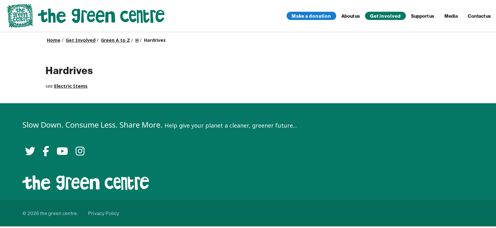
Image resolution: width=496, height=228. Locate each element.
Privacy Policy (103, 213)
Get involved (385, 16)
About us (350, 16)
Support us (422, 16)
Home (53, 40)
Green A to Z (115, 40)
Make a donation (311, 16)
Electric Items (71, 86)
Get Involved (81, 40)
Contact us (479, 16)
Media (451, 16)
